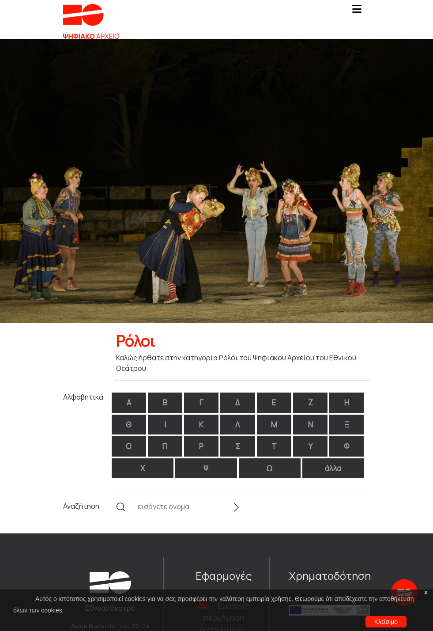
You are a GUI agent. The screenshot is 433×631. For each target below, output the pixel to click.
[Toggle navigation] (357, 11)
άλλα (333, 468)
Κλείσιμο (386, 621)
